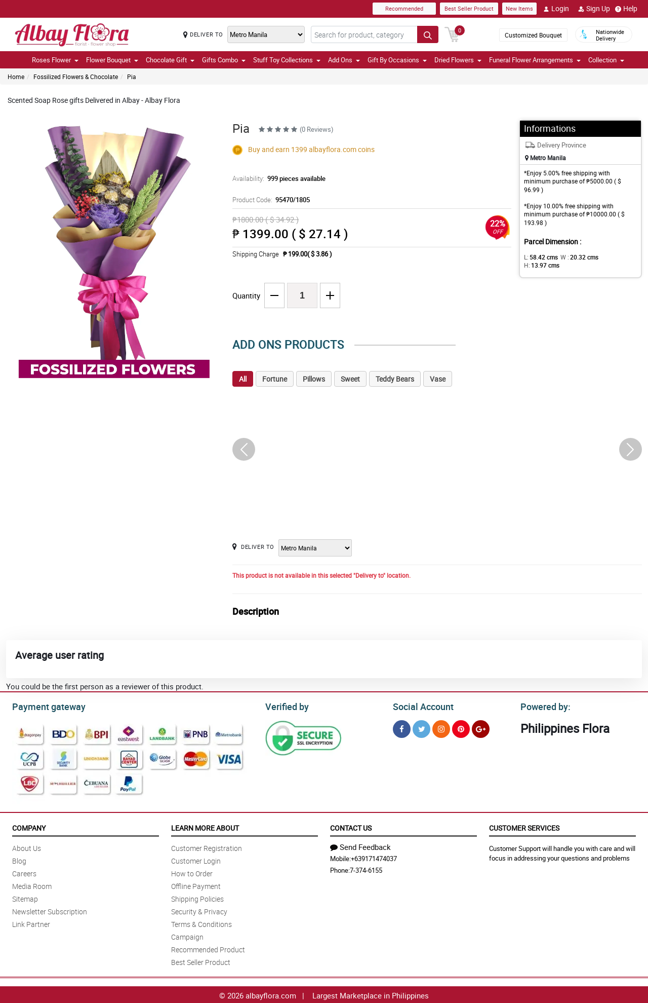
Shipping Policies (197, 897)
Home (16, 76)
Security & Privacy (199, 910)
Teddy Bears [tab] (395, 379)
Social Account (420, 705)
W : (574, 257)
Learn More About (205, 826)
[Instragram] (441, 727)
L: (539, 257)
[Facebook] (402, 727)
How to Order (192, 872)
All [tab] (243, 379)
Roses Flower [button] (55, 59)
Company (29, 826)
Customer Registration (206, 846)
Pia (131, 76)
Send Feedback (360, 845)
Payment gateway (44, 705)
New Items (519, 8)
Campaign (187, 935)
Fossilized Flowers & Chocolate (75, 76)
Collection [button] (606, 59)
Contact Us (351, 826)
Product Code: (269, 199)
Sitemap (25, 897)
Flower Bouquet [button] (112, 59)
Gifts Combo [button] (224, 59)
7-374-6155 (366, 868)
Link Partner (31, 922)
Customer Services (524, 826)
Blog (19, 859)
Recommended (404, 8)
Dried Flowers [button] (457, 59)
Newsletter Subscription (49, 910)
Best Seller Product (469, 8)
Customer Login (196, 859)
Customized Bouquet (533, 35)
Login (556, 8)
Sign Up (594, 8)
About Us (26, 846)
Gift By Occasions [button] (397, 59)
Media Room (32, 884)
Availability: (276, 178)
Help (626, 8)
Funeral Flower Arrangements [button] (535, 59)
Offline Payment (196, 884)
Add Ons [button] (344, 59)
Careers (24, 872)
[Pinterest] (461, 727)
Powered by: (543, 705)
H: (610, 257)
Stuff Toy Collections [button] (286, 59)
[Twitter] (421, 727)
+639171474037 (374, 857)
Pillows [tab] (314, 379)
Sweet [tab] (350, 379)
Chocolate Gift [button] (170, 59)
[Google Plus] (481, 727)
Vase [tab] (438, 379)
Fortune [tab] (274, 379)
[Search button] (427, 34)
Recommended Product (208, 948)
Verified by (285, 705)
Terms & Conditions (201, 922)
